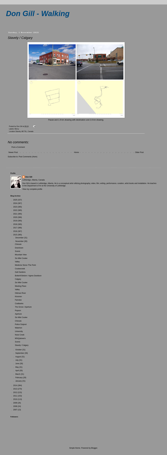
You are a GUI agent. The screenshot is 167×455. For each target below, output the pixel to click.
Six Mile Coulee (21, 258)
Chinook (18, 244)
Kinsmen (18, 296)
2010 (15, 399)
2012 (15, 392)
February (19, 378)
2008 (15, 406)
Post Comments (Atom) (28, 157)
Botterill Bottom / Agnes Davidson (28, 276)
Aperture (18, 314)
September (20, 353)
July (17, 360)
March (18, 374)
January (18, 381)
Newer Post (13, 152)
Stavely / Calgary (21, 345)
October (18, 350)
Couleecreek (20, 269)
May (17, 367)
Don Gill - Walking (38, 13)
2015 (15, 235)
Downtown (19, 248)
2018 (15, 224)
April (17, 371)
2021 (15, 214)
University (19, 331)
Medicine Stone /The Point (25, 265)
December (19, 238)
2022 (15, 210)
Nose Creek (19, 335)
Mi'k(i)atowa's (20, 338)
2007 (15, 410)
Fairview (18, 300)
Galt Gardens (20, 272)
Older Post (139, 152)
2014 (15, 385)
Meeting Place (20, 286)
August (18, 357)
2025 (15, 200)
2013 (15, 389)
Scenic (17, 251)
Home (76, 152)
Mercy (17, 129)
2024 (15, 203)
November (19, 241)
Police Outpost (21, 324)
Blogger (94, 448)
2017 (15, 228)
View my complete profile (32, 189)
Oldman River (20, 293)
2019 (15, 221)
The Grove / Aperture (23, 307)
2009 (15, 403)
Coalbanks (19, 303)
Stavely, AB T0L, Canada (24, 131)
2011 (15, 396)
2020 (15, 217)
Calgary (18, 279)
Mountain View (21, 255)
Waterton (18, 328)
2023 (15, 207)
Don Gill (28, 177)
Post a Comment (18, 147)
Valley (17, 262)
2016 (15, 231)
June (17, 364)
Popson (18, 310)
